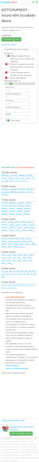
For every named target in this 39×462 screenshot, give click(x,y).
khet (24, 258)
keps (3, 263)
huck (17, 178)
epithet (4, 214)
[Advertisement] (19, 144)
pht (22, 271)
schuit (11, 230)
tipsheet (21, 192)
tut (23, 181)
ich (14, 274)
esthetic (30, 192)
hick (9, 255)
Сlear (17, 39)
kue (35, 274)
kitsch (4, 178)
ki (14, 181)
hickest (4, 206)
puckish (14, 176)
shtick (17, 222)
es (15, 288)
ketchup (13, 203)
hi (11, 285)
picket (18, 225)
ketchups (5, 176)
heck (14, 255)
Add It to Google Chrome (21, 433)
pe (26, 285)
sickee (4, 230)
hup (6, 181)
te (12, 288)
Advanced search (9, 45)
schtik (10, 222)
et (9, 288)
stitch (24, 230)
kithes (24, 225)
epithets (13, 192)
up (20, 181)
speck (4, 244)
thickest (22, 176)
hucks (10, 178)
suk (10, 181)
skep (9, 263)
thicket (29, 176)
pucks (17, 241)
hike (29, 258)
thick (17, 239)
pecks (29, 241)
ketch (28, 239)
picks (24, 241)
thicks (23, 222)
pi (23, 285)
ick (14, 271)
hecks (4, 241)
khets (21, 244)
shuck (10, 239)
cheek (10, 241)
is (4, 288)
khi (33, 178)
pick (25, 255)
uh (17, 181)
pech (9, 260)
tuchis (17, 230)
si (6, 288)
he (17, 285)
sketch (30, 222)
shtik (15, 244)
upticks (27, 206)
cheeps (4, 228)
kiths (10, 244)
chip (3, 260)
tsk (21, 274)
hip (26, 271)
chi (7, 274)
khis (19, 258)
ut (26, 181)
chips (15, 247)
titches (18, 214)
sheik (4, 247)
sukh (9, 258)
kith (14, 258)
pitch (10, 247)
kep (10, 271)
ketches (12, 206)
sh (8, 285)
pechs (21, 247)
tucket (26, 228)
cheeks (4, 225)
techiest (5, 195)
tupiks (19, 228)
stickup (20, 206)
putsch (31, 225)
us (32, 285)
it (34, 285)
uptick (11, 225)
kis (28, 274)
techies (26, 214)
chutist (11, 214)
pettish (26, 211)
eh (14, 285)
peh (3, 274)
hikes (33, 244)
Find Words (7, 39)
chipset (19, 208)
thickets (22, 189)
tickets (19, 211)
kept (30, 260)
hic (10, 274)
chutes (30, 230)
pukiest (4, 211)
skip (19, 260)
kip (3, 181)
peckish (21, 203)
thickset (30, 189)
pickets (4, 208)
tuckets (12, 211)
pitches (27, 208)
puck (22, 178)
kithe (27, 244)
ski (31, 274)
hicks (22, 239)
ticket (32, 228)
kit (25, 274)
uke (3, 277)
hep (33, 271)
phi (29, 271)
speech (12, 228)
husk (28, 178)
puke (25, 260)
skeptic (12, 208)
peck (31, 255)
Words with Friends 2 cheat (13, 421)
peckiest (5, 192)
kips (14, 260)
